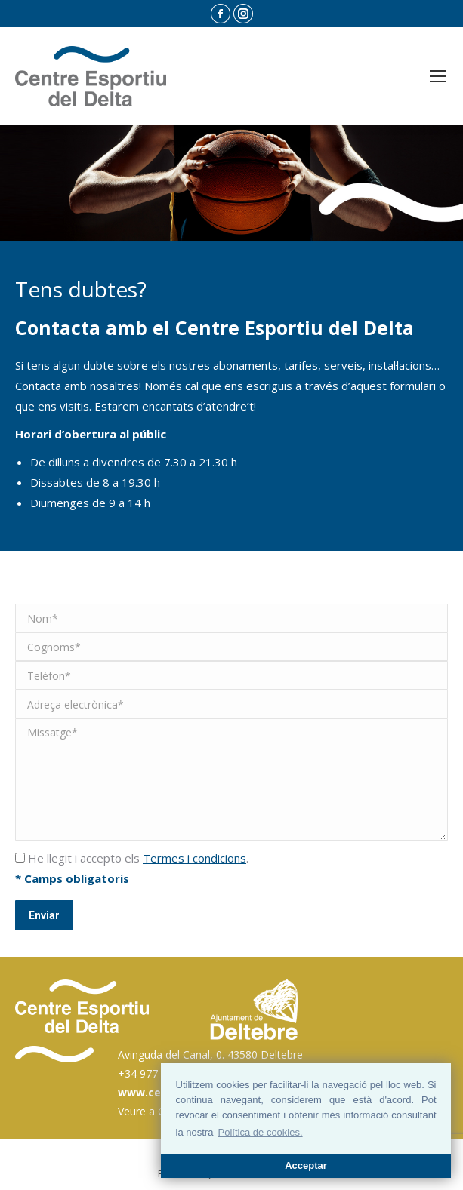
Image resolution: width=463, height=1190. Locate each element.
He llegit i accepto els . (131, 858)
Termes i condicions (194, 858)
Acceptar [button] (306, 1165)
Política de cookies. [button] (260, 1132)
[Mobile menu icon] (438, 76)
